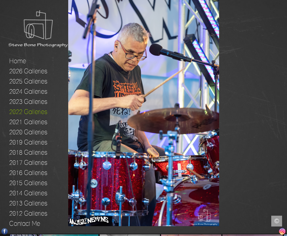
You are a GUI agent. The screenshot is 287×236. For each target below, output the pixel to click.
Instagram (282, 231)
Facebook (4, 231)
